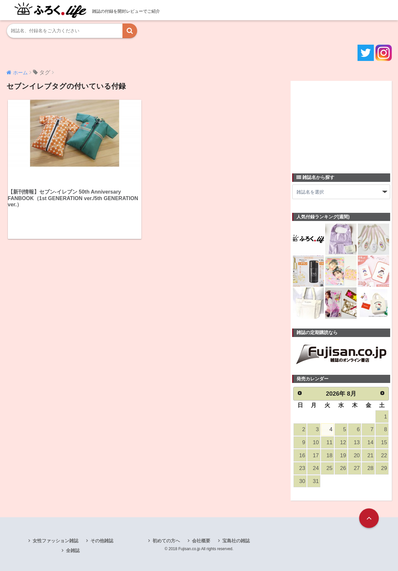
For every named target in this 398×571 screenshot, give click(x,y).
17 (316, 455)
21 (370, 455)
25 (329, 468)
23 (302, 468)
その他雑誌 (101, 540)
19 (343, 455)
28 (370, 468)
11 (329, 442)
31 (316, 481)
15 (384, 442)
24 (316, 468)
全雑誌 (73, 550)
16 (302, 455)
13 (356, 442)
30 (302, 481)
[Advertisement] (341, 123)
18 (329, 455)
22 (384, 455)
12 (343, 442)
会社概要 (201, 540)
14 (370, 442)
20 (356, 455)
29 (384, 468)
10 (316, 442)
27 (356, 468)
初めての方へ (166, 540)
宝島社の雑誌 (236, 540)
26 (343, 468)
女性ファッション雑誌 (55, 540)
